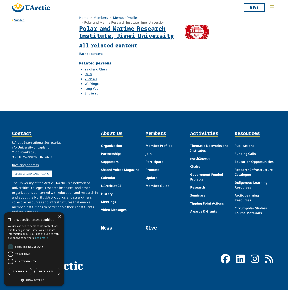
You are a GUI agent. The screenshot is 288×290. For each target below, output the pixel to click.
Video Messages (114, 210)
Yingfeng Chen (96, 69)
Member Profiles (125, 17)
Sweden (19, 20)
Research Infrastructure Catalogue (254, 172)
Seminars (197, 195)
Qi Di (88, 74)
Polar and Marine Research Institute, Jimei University (126, 31)
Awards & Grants (203, 211)
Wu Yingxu (93, 83)
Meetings (108, 202)
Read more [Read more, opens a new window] (41, 238)
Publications (244, 145)
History (107, 194)
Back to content (91, 53)
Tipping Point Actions (207, 203)
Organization (111, 145)
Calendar (108, 178)
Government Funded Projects (206, 177)
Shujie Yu (91, 93)
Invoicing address (25, 165)
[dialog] (34, 249)
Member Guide (157, 186)
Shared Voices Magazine (120, 170)
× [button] (59, 216)
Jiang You (91, 88)
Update (151, 178)
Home (83, 17)
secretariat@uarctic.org (32, 174)
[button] (34, 280)
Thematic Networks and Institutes (209, 148)
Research (197, 187)
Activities (204, 133)
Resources (247, 133)
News (106, 228)
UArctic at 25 (111, 186)
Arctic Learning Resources (247, 197)
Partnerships (111, 154)
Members (100, 17)
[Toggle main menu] (272, 7)
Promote (153, 170)
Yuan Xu (91, 79)
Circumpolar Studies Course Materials (251, 210)
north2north (200, 158)
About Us (112, 133)
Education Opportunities (254, 162)
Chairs (195, 166)
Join (149, 154)
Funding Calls (245, 154)
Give (254, 7)
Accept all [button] (20, 271)
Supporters (110, 162)
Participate (154, 162)
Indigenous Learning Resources (251, 185)
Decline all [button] (47, 271)
